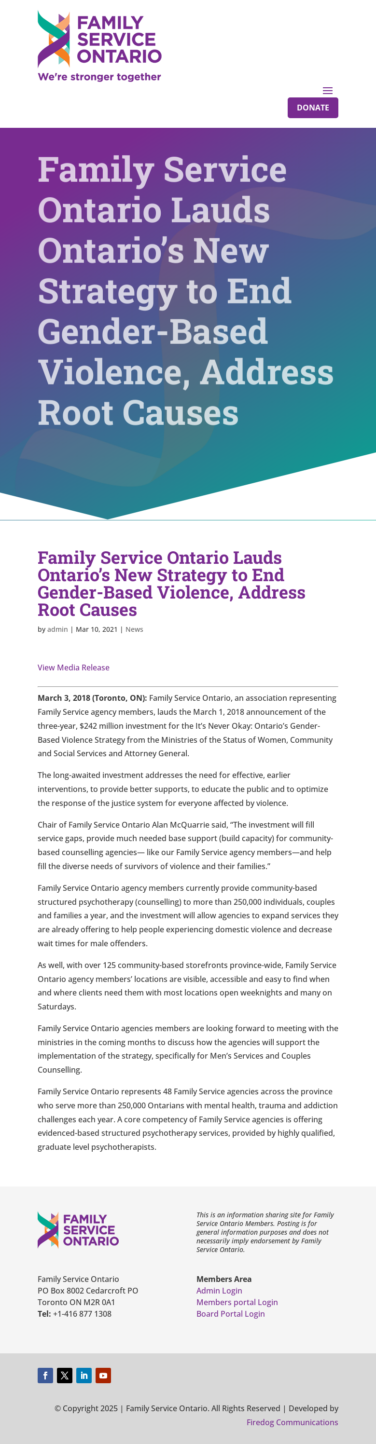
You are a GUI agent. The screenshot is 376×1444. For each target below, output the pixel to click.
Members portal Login (237, 1302)
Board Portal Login (230, 1313)
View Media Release (74, 667)
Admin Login (219, 1290)
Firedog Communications (292, 1422)
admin (57, 629)
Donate (313, 107)
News (134, 629)
